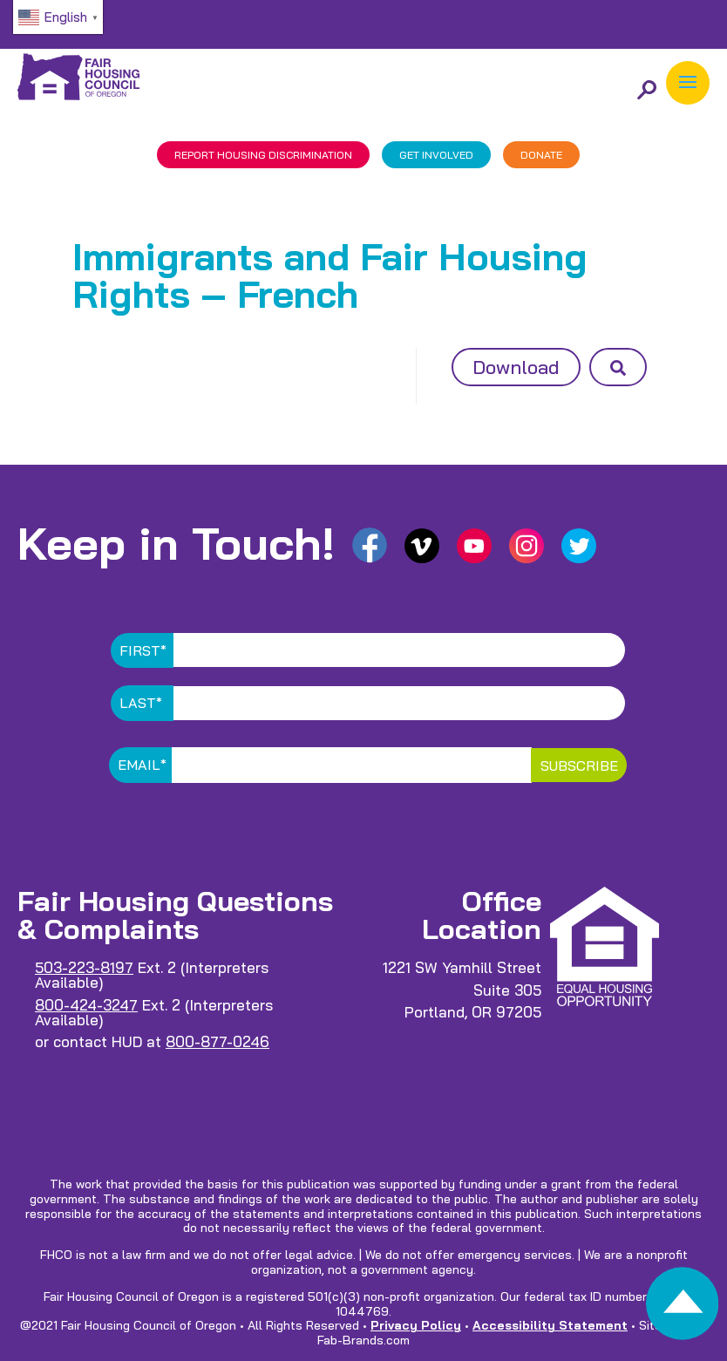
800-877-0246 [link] (217, 1041)
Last (140, 702)
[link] (682, 1308)
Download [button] (516, 367)
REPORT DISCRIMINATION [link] (263, 154)
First (142, 650)
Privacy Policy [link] (415, 1325)
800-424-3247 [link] (86, 1005)
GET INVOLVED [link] (436, 154)
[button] (688, 83)
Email (142, 764)
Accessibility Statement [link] (550, 1325)
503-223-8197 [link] (84, 967)
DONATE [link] (541, 154)
